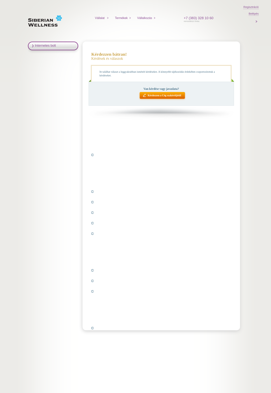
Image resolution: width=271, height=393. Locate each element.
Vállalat (100, 18)
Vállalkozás (144, 18)
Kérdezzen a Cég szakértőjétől (164, 95)
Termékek (121, 18)
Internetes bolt (45, 45)
